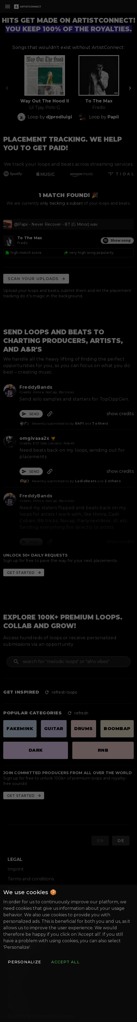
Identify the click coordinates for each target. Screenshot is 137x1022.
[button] (24, 962)
